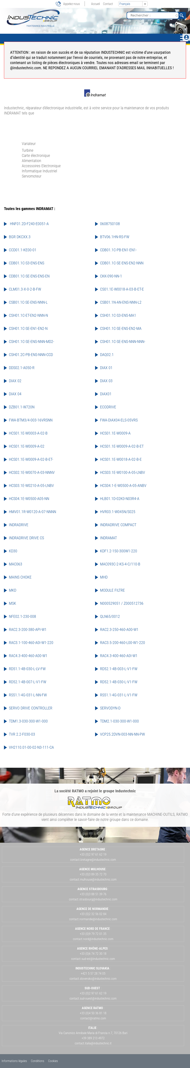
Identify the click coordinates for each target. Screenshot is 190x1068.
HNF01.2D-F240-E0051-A (29, 223)
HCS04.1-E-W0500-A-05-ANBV (123, 485)
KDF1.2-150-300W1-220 (118, 551)
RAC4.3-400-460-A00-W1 (28, 655)
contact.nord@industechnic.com (93, 939)
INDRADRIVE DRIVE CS (26, 537)
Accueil (95, 4)
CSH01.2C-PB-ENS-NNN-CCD (31, 354)
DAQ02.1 (107, 354)
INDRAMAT (108, 537)
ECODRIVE (108, 407)
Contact (108, 4)
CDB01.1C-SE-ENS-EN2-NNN (121, 263)
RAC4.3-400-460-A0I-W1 (118, 655)
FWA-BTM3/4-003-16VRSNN (31, 420)
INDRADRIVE (18, 524)
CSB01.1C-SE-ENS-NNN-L (28, 302)
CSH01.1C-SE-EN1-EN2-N (28, 328)
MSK (12, 603)
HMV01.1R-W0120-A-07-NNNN (32, 511)
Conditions (37, 1061)
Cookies (53, 1061)
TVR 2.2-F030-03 (22, 734)
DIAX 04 (15, 394)
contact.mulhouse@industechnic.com (93, 879)
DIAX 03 (106, 380)
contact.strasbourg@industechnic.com (93, 899)
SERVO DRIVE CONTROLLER (30, 708)
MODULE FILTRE (112, 590)
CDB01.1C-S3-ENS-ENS (26, 263)
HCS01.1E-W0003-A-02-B (28, 433)
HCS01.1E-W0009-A (115, 433)
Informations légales (14, 1061)
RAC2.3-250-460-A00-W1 (119, 629)
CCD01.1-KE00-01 (22, 250)
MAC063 (15, 564)
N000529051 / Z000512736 (121, 603)
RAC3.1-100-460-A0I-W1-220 (31, 642)
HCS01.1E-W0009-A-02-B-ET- (31, 459)
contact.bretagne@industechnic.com (93, 860)
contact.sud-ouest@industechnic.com (93, 998)
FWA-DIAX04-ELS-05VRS (119, 420)
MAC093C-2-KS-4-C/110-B (120, 564)
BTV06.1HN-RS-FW (114, 236)
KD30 (13, 551)
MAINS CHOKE (20, 577)
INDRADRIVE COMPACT (118, 524)
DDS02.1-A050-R (21, 367)
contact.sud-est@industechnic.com (93, 959)
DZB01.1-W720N (21, 407)
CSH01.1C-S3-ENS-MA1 (118, 315)
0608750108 (110, 223)
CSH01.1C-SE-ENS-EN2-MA (120, 328)
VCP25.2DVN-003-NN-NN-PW (122, 734)
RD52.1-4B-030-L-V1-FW (118, 681)
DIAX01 (106, 394)
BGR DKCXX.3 (20, 236)
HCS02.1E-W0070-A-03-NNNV (32, 472)
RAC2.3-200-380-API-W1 (28, 629)
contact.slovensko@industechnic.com (93, 979)
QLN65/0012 (110, 616)
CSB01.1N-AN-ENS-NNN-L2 (120, 302)
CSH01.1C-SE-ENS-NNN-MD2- (31, 341)
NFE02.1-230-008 (22, 616)
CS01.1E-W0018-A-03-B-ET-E (122, 289)
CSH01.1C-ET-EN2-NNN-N (28, 315)
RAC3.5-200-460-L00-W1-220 (122, 642)
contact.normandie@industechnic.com (93, 919)
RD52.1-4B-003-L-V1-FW (118, 668)
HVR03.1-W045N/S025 (117, 511)
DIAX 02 (15, 380)
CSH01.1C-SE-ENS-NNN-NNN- (122, 341)
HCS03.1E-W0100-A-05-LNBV (122, 472)
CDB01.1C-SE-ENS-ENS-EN (29, 276)
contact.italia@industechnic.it (93, 1043)
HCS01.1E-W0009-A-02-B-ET (122, 446)
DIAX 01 (106, 367)
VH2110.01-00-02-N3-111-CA (31, 747)
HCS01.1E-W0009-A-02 (26, 446)
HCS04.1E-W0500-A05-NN (29, 498)
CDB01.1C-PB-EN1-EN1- (118, 250)
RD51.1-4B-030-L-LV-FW (27, 668)
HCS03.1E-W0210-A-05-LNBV (31, 485)
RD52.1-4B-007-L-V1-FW (27, 681)
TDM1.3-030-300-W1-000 (28, 721)
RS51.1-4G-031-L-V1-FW (118, 695)
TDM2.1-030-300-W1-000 (119, 721)
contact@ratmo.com (93, 1018)
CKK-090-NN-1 (111, 276)
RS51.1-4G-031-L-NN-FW (28, 695)
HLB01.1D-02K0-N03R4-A (119, 498)
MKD (12, 590)
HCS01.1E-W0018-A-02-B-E (121, 459)
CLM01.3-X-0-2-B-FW (25, 289)
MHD (104, 577)
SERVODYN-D (110, 708)
